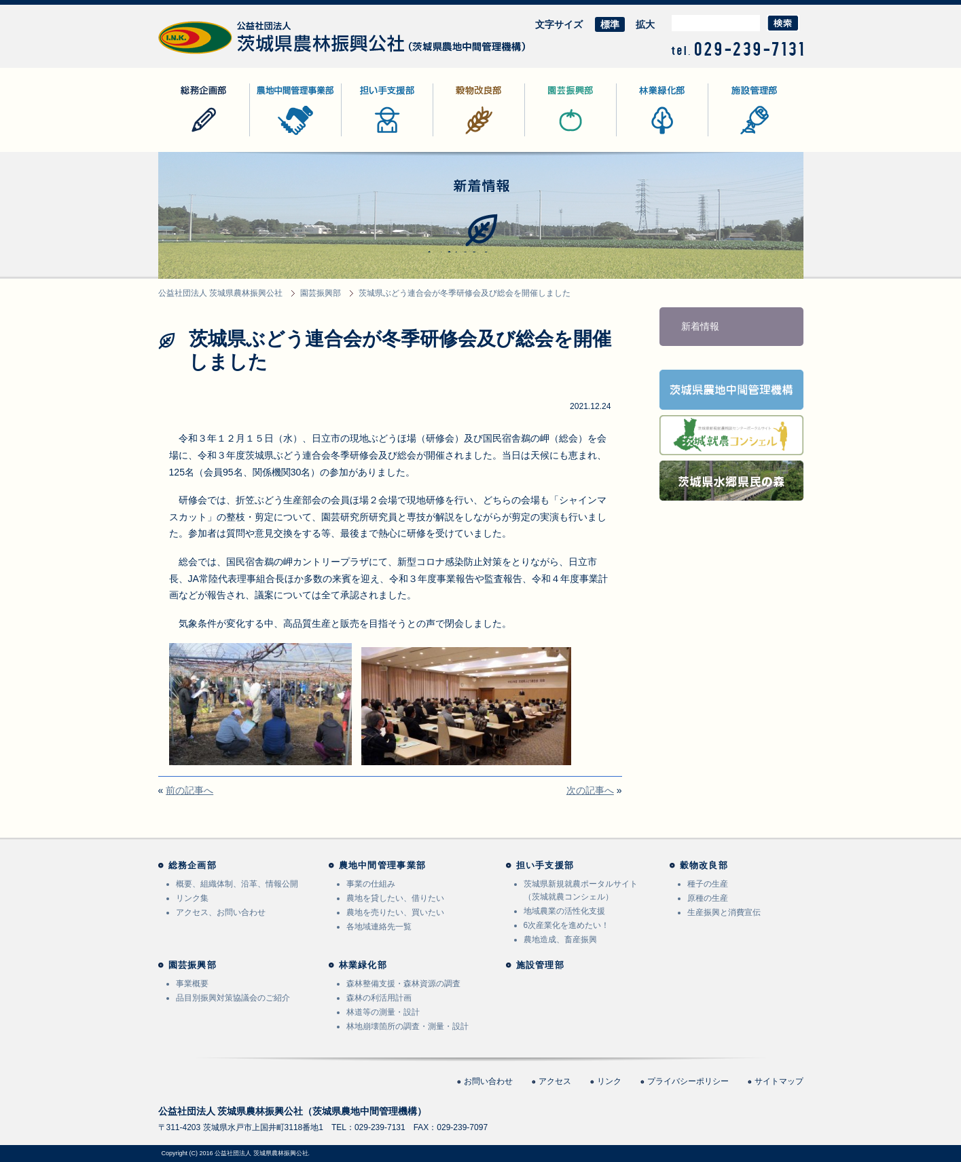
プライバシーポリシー (688, 1081)
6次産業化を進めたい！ (567, 925)
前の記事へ (189, 790)
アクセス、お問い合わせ (221, 912)
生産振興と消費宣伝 (724, 912)
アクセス (555, 1081)
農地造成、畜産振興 (560, 939)
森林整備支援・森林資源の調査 (403, 983)
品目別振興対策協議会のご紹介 (233, 998)
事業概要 (192, 983)
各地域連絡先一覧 (379, 926)
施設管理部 (540, 965)
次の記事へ (590, 790)
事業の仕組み (370, 884)
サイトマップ (779, 1081)
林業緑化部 (363, 965)
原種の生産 (707, 898)
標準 (609, 24)
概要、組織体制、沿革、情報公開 (237, 884)
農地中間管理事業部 (383, 865)
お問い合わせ (488, 1081)
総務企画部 (192, 865)
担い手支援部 (545, 865)
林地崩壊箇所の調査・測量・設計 (407, 1026)
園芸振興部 (192, 965)
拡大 (645, 24)
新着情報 (700, 326)
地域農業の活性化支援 (564, 911)
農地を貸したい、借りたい (395, 898)
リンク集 (192, 898)
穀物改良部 (704, 865)
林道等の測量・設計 (383, 1012)
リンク (609, 1081)
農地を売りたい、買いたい (395, 912)
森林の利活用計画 (379, 998)
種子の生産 (707, 884)
